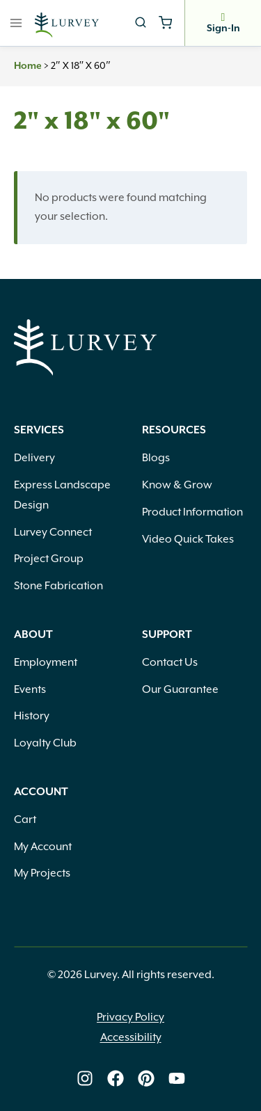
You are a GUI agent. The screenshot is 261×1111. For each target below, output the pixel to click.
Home (28, 66)
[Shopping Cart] (165, 22)
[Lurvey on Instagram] (85, 1078)
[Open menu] (16, 22)
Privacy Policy (130, 1017)
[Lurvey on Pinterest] (146, 1078)
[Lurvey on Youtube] (176, 1078)
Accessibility (130, 1037)
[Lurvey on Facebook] (115, 1078)
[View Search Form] (140, 22)
